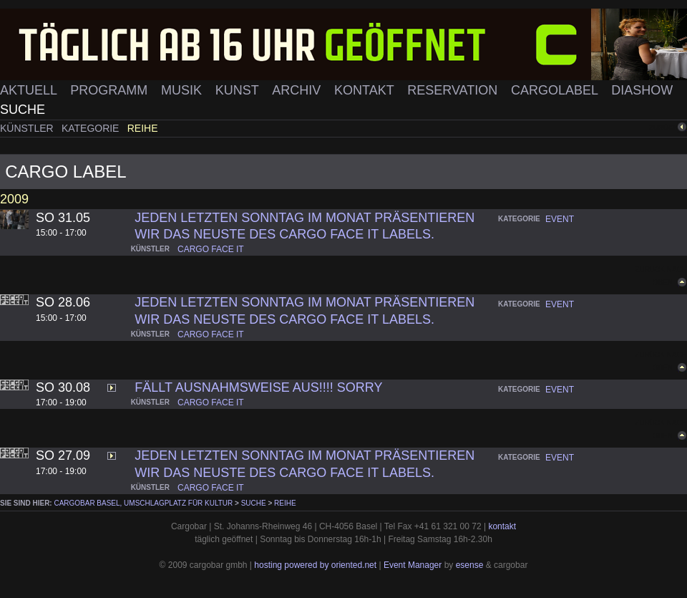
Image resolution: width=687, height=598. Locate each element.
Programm (110, 90)
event (559, 219)
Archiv (298, 90)
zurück (663, 127)
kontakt (502, 526)
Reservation (454, 90)
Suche (22, 109)
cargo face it (210, 249)
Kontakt (365, 90)
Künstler (28, 128)
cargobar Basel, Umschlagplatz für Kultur (143, 503)
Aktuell (30, 90)
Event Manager (413, 565)
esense (470, 565)
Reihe (142, 128)
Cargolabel (556, 90)
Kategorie (92, 128)
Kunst (239, 90)
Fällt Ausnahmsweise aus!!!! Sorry (258, 387)
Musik (183, 90)
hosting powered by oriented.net (315, 565)
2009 (14, 199)
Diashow (642, 90)
